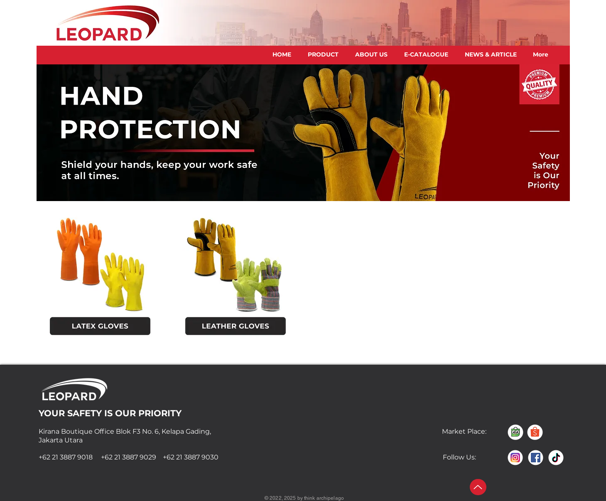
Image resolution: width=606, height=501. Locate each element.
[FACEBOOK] (535, 457)
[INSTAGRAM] (515, 457)
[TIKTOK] (556, 457)
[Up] (478, 487)
